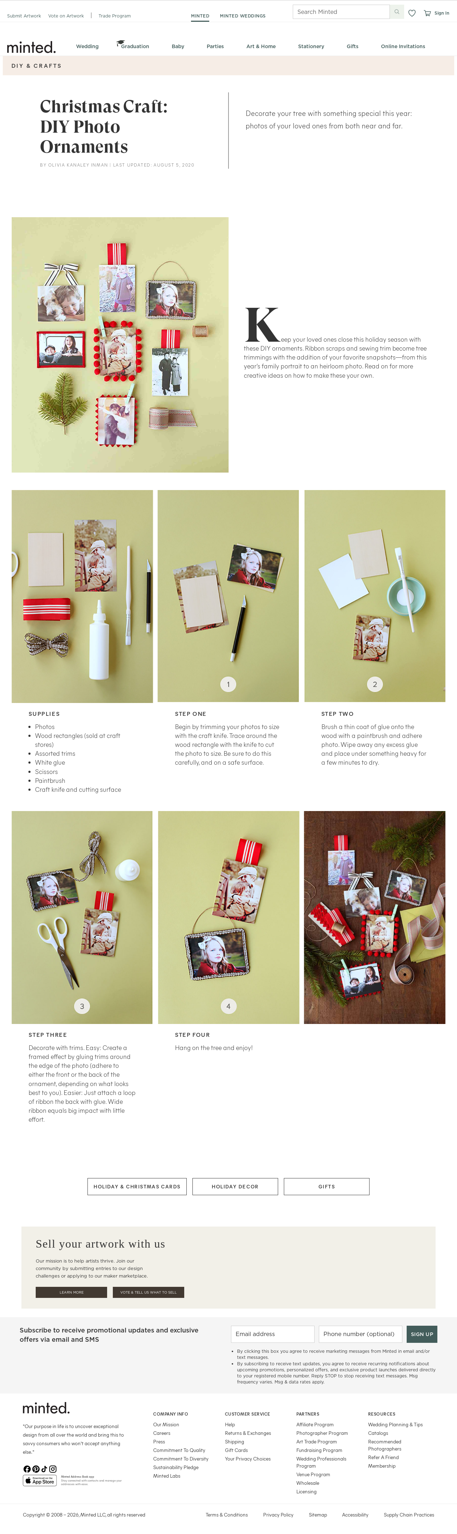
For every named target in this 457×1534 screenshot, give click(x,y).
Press (159, 1441)
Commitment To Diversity (181, 1458)
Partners (307, 1414)
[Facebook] (27, 1469)
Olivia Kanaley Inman (78, 165)
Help (230, 1424)
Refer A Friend (383, 1457)
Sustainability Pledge (176, 1467)
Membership (382, 1465)
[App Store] (40, 1483)
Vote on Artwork (66, 16)
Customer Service (247, 1414)
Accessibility (355, 1514)
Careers (161, 1432)
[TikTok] (44, 1469)
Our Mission (166, 1424)
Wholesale (307, 1482)
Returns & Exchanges (248, 1432)
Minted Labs (166, 1475)
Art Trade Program (316, 1441)
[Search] (331, 12)
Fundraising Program (319, 1450)
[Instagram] (53, 1469)
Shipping (234, 1441)
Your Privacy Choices (248, 1458)
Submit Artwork (24, 16)
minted (200, 16)
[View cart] (427, 13)
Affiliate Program (315, 1424)
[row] (228, 121)
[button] (412, 13)
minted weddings (243, 16)
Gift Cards (236, 1450)
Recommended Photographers (384, 1445)
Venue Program (313, 1474)
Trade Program (115, 16)
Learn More (72, 1292)
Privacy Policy (278, 1514)
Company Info (170, 1414)
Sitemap (318, 1514)
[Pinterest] (35, 1469)
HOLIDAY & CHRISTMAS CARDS (137, 1186)
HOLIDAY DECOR (235, 1186)
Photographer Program (322, 1432)
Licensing (306, 1491)
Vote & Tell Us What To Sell (148, 1292)
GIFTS (326, 1186)
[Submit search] (397, 11)
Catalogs (378, 1432)
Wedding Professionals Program (321, 1462)
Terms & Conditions (227, 1514)
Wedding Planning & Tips (395, 1424)
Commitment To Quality (179, 1450)
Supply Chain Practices (409, 1514)
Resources (382, 1414)
